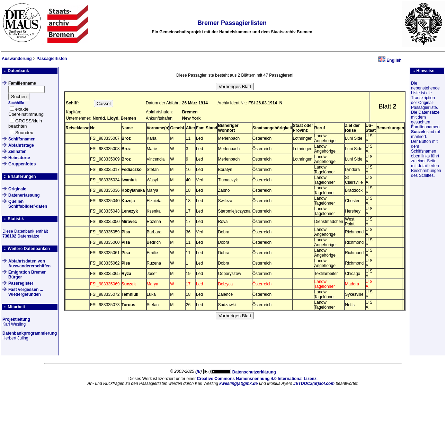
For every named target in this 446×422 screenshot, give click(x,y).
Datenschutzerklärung (254, 372)
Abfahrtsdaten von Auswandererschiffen (29, 263)
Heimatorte (19, 157)
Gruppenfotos (22, 164)
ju (198, 371)
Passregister (20, 283)
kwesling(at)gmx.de (238, 383)
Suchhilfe (16, 103)
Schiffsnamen (22, 139)
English (393, 60)
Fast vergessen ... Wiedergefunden (25, 292)
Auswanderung (17, 58)
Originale (17, 189)
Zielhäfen (17, 151)
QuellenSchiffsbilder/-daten (27, 204)
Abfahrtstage (21, 145)
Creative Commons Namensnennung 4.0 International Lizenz (256, 378)
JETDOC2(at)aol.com (313, 383)
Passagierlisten (51, 58)
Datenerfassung (24, 195)
